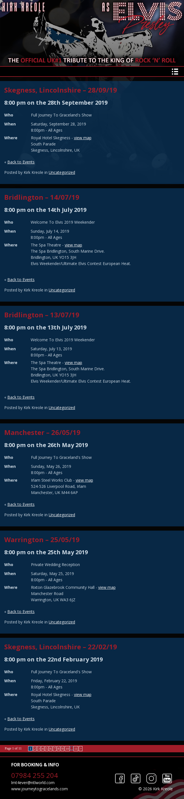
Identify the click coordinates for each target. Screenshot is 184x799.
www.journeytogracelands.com (39, 788)
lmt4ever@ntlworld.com (33, 782)
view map (82, 137)
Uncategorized (62, 172)
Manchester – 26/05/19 (42, 432)
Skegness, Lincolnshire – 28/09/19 (60, 90)
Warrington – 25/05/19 (42, 539)
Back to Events (21, 162)
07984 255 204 (34, 775)
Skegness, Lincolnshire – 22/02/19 (60, 646)
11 (76, 749)
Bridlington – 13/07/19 (41, 314)
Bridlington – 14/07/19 (41, 197)
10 (67, 749)
